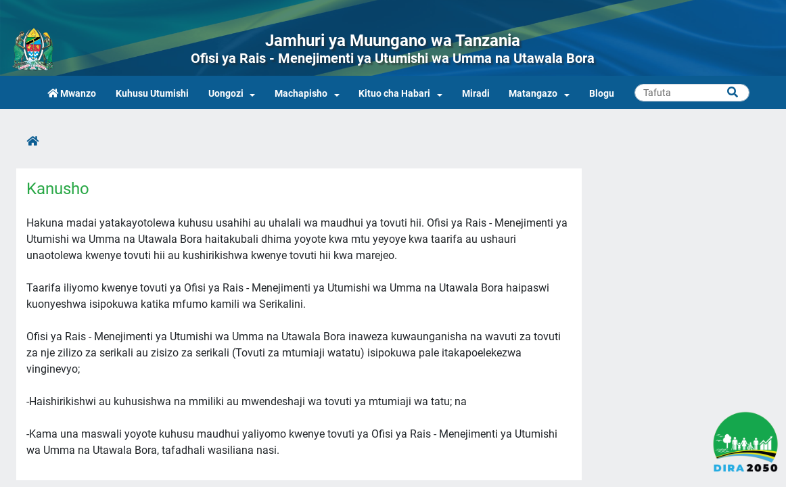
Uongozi (226, 93)
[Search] (691, 92)
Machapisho (301, 93)
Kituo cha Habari (394, 93)
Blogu (601, 93)
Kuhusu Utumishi (152, 93)
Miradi (476, 93)
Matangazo (533, 93)
